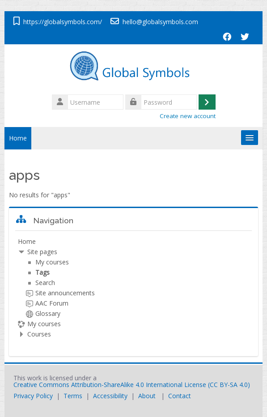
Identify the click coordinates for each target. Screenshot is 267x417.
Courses (39, 334)
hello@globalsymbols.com (160, 21)
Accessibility (110, 395)
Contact (179, 395)
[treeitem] (133, 288)
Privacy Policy (33, 395)
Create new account (188, 116)
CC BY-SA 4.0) (230, 384)
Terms (73, 395)
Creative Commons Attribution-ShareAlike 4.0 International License (109, 384)
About (147, 395)
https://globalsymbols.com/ (62, 21)
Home (18, 138)
